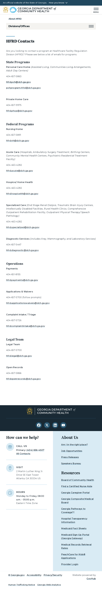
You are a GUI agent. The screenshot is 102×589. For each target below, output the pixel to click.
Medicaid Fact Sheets (73, 528)
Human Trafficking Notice (21, 585)
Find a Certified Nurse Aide (76, 486)
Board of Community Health (77, 480)
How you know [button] (56, 3)
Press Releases (70, 457)
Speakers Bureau (71, 463)
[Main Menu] (95, 10)
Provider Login (69, 564)
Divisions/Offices (19, 26)
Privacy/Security (53, 575)
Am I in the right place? (74, 444)
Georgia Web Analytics (49, 585)
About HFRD (15, 18)
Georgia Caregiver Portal (75, 492)
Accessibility (34, 575)
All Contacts (23, 453)
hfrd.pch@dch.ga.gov (18, 82)
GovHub (91, 578)
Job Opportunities (71, 451)
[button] (91, 26)
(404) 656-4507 (35, 450)
